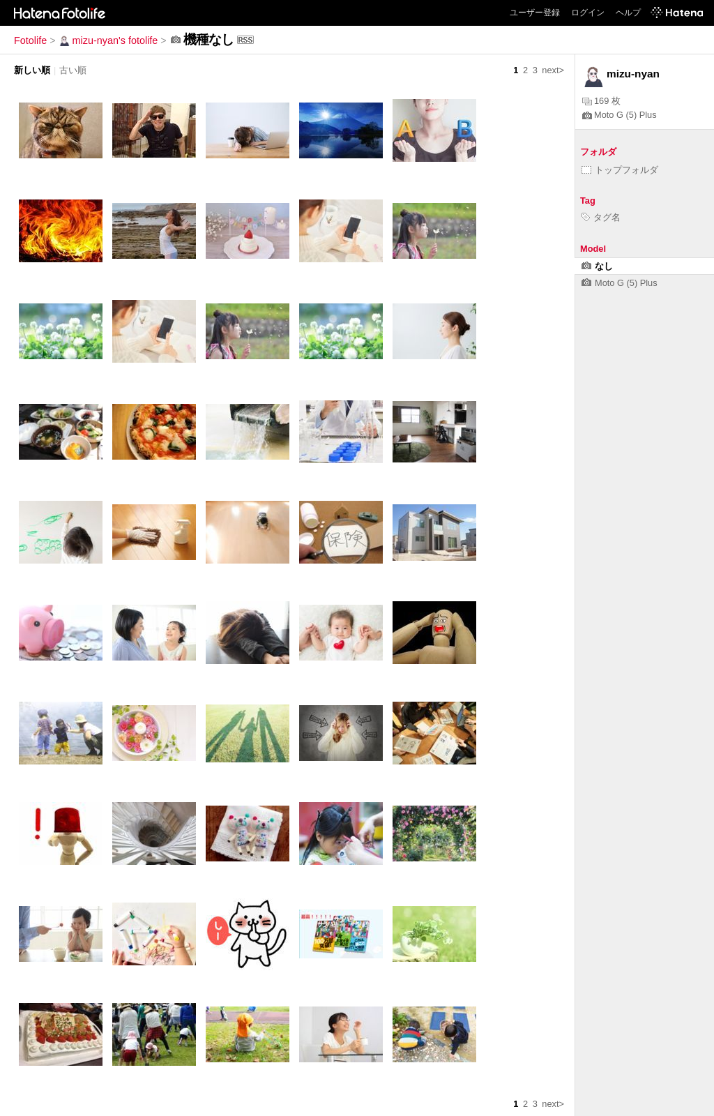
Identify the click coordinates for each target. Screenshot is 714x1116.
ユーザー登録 (535, 12)
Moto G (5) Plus (619, 115)
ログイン (588, 12)
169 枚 (601, 101)
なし (597, 266)
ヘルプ (628, 12)
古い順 (72, 70)
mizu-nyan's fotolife (108, 40)
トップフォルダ (620, 170)
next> (553, 70)
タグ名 (601, 217)
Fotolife (30, 40)
